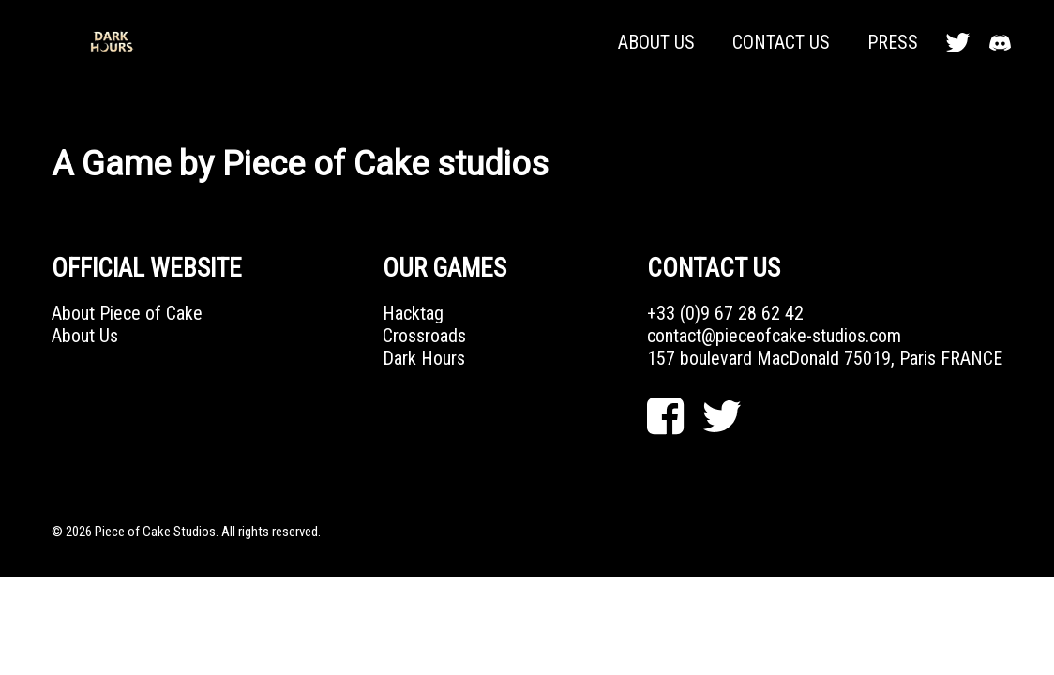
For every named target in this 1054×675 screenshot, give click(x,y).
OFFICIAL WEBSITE (147, 268)
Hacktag (413, 313)
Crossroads (424, 335)
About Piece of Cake (127, 313)
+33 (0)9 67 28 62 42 (725, 313)
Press (892, 42)
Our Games (444, 268)
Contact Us (781, 42)
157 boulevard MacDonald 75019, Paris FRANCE (824, 358)
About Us (656, 42)
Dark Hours (424, 358)
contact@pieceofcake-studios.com (774, 335)
